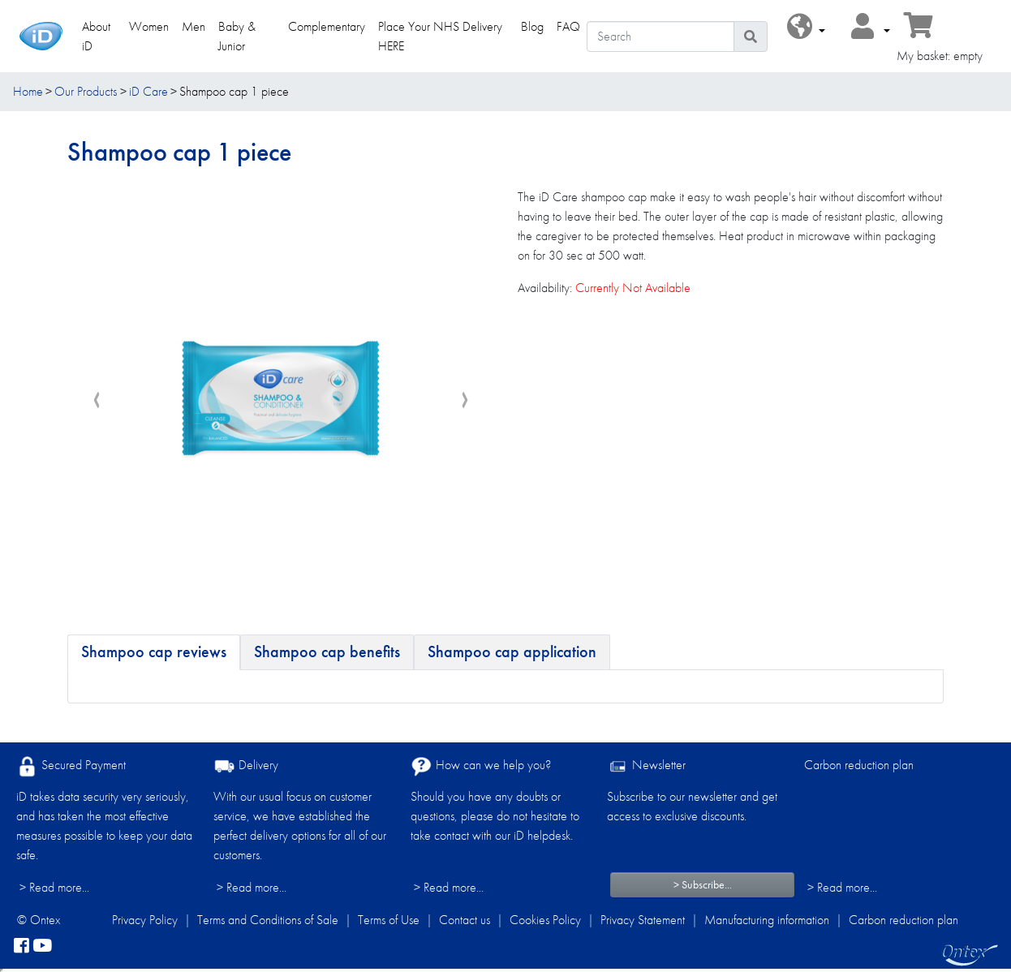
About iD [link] (96, 36)
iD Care (148, 91)
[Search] (660, 36)
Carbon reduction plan (859, 764)
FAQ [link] (568, 26)
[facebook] (21, 946)
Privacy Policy (145, 919)
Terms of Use (388, 919)
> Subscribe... (702, 884)
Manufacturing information (766, 919)
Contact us (464, 919)
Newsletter (646, 766)
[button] (806, 27)
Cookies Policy (545, 919)
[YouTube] (42, 946)
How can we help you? (481, 766)
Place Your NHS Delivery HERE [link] (440, 36)
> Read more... (54, 887)
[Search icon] (751, 36)
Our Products (85, 91)
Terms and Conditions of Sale (267, 919)
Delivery (245, 766)
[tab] (153, 652)
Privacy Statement (642, 919)
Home (28, 91)
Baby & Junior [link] (237, 36)
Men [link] (193, 26)
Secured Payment (71, 766)
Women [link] (149, 26)
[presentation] (96, 401)
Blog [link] (532, 26)
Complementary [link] (326, 26)
